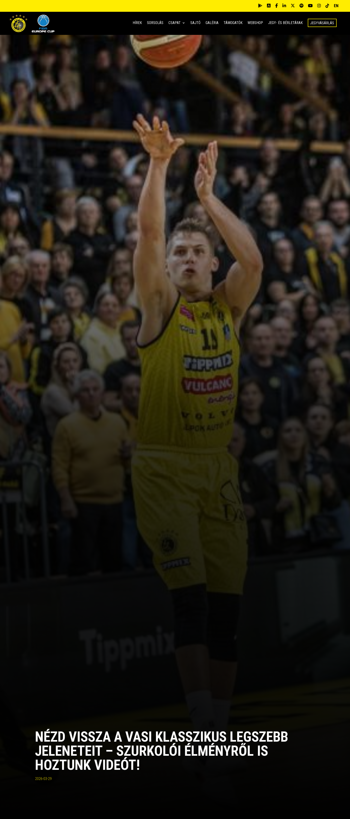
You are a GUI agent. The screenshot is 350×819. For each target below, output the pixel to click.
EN (336, 5)
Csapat (174, 23)
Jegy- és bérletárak (285, 23)
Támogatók (233, 23)
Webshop (255, 23)
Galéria (212, 23)
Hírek (137, 23)
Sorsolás (155, 23)
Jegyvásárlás (322, 23)
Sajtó (195, 23)
